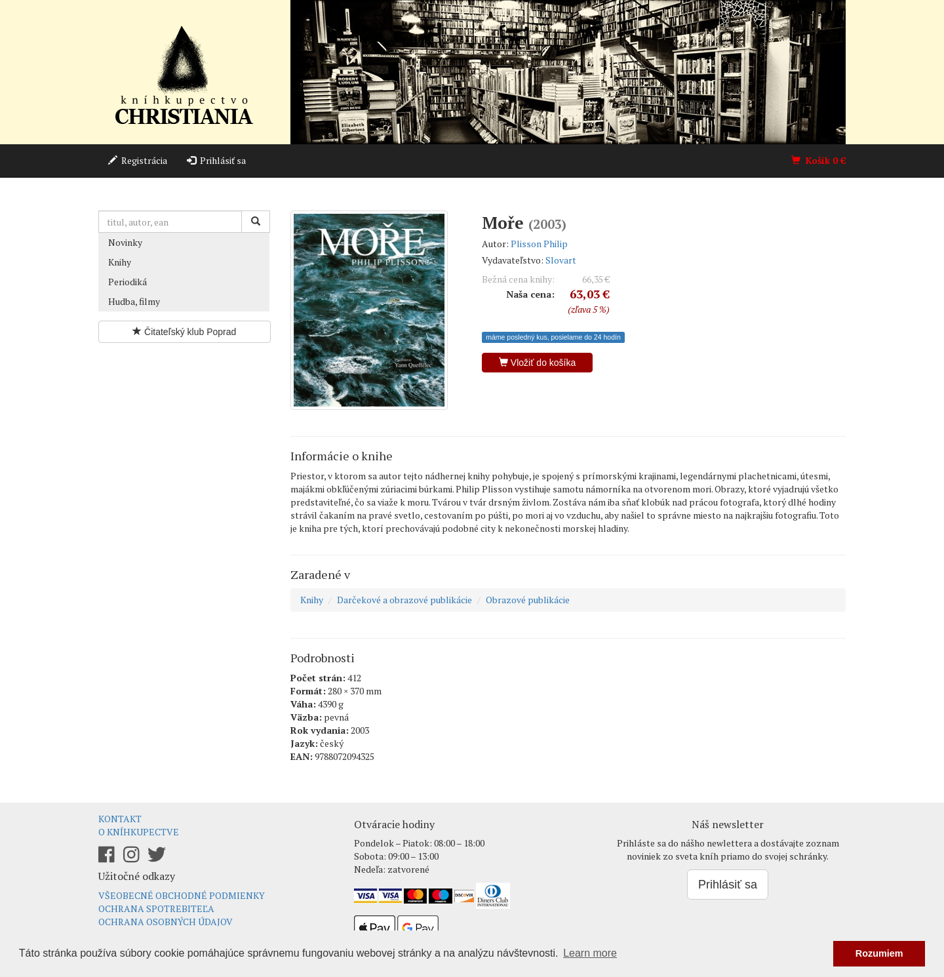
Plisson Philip (539, 243)
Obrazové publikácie (528, 599)
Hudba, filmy (134, 301)
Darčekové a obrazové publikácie (404, 599)
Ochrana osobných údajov (165, 921)
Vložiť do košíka (537, 362)
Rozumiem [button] (879, 953)
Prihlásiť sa (216, 160)
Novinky (125, 242)
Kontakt (120, 818)
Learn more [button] (590, 953)
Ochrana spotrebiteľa (156, 908)
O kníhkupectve (138, 832)
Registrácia (137, 160)
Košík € (818, 160)
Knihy (119, 262)
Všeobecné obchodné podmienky (181, 895)
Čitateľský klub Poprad (184, 332)
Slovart (560, 260)
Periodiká (127, 281)
